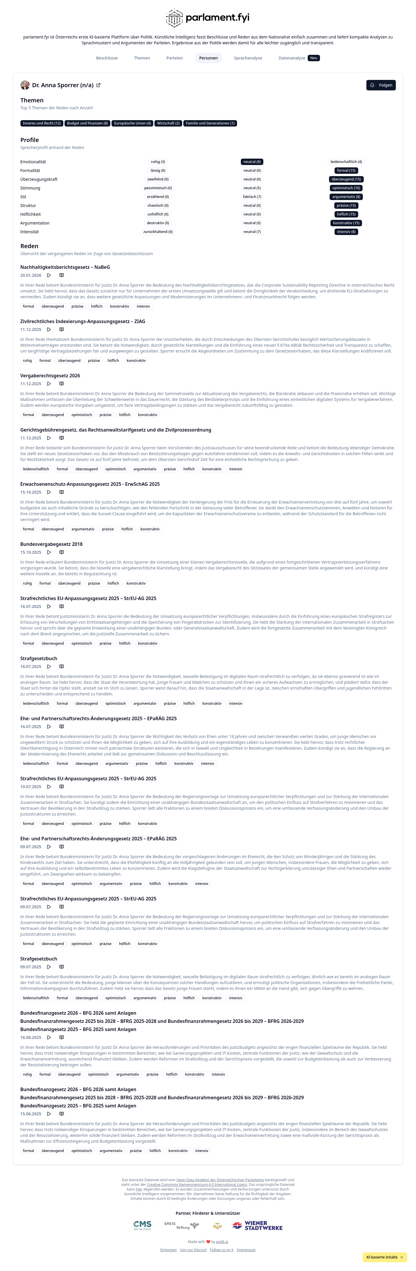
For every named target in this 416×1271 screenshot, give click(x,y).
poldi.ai (222, 1241)
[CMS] (142, 1225)
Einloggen (168, 1249)
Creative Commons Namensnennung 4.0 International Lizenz (197, 1184)
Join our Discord (193, 1249)
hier (139, 1189)
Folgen (381, 85)
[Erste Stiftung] (182, 1225)
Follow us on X (221, 1249)
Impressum (246, 1249)
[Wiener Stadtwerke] (257, 1225)
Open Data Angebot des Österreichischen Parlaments (220, 1179)
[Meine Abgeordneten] (217, 1225)
